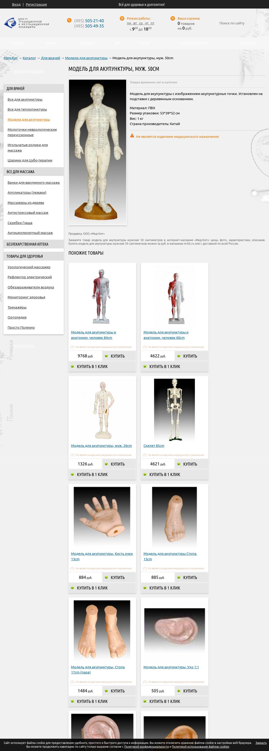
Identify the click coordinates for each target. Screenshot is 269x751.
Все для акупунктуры (25, 99)
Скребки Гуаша (20, 223)
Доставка (126, 710)
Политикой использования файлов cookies (200, 746)
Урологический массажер (29, 267)
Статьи (144, 43)
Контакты (201, 710)
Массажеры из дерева (26, 203)
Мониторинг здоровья (26, 297)
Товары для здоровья (25, 256)
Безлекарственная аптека (27, 244)
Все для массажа (20, 172)
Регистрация (36, 4)
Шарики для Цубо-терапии (30, 160)
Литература (24, 346)
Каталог (29, 58)
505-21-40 (89, 20)
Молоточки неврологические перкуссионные (32, 132)
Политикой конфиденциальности (146, 746)
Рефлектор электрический (30, 277)
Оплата (105, 710)
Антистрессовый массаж (28, 213)
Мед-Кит (11, 58)
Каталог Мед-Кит (29, 71)
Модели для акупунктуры (86, 58)
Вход (16, 4)
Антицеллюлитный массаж (30, 233)
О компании (81, 710)
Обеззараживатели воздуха (31, 287)
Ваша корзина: (189, 18)
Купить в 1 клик (92, 361)
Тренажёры (17, 307)
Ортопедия (17, 317)
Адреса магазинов (156, 710)
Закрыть (261, 742)
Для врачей (50, 58)
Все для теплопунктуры (27, 109)
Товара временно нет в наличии (153, 82)
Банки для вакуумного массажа (34, 182)
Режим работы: (139, 18)
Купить (115, 350)
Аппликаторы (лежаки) (27, 192)
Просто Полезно (21, 327)
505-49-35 (89, 25)
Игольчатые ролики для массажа (28, 147)
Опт (182, 710)
